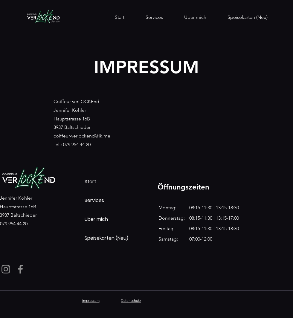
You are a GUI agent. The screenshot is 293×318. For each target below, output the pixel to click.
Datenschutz (131, 300)
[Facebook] (20, 269)
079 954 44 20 (14, 224)
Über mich (96, 219)
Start (90, 181)
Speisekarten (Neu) (106, 238)
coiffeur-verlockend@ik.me (82, 136)
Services (94, 200)
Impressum (91, 300)
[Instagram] (6, 269)
